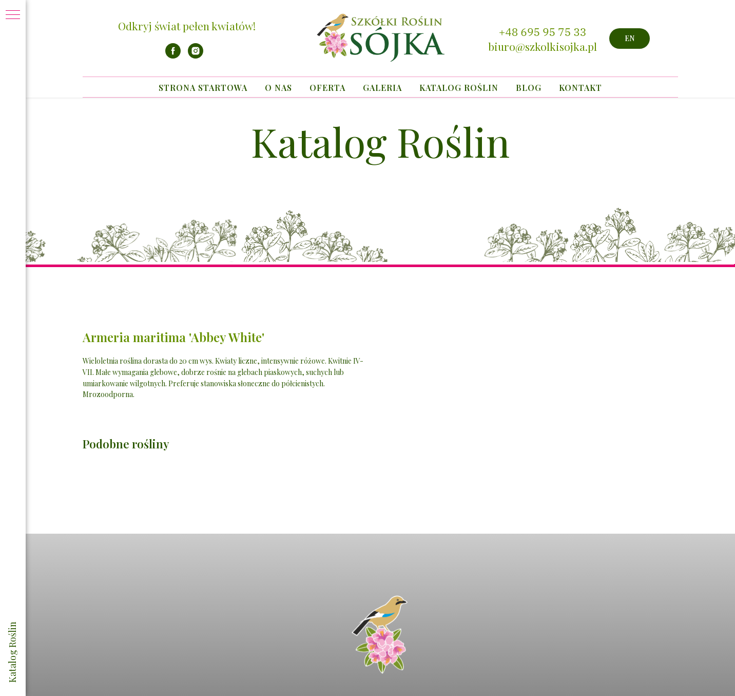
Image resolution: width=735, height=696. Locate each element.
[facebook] (173, 55)
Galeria (382, 87)
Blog (528, 87)
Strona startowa (203, 87)
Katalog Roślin (458, 87)
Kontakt (580, 87)
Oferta (327, 87)
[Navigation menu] (13, 15)
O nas (278, 87)
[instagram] (195, 55)
